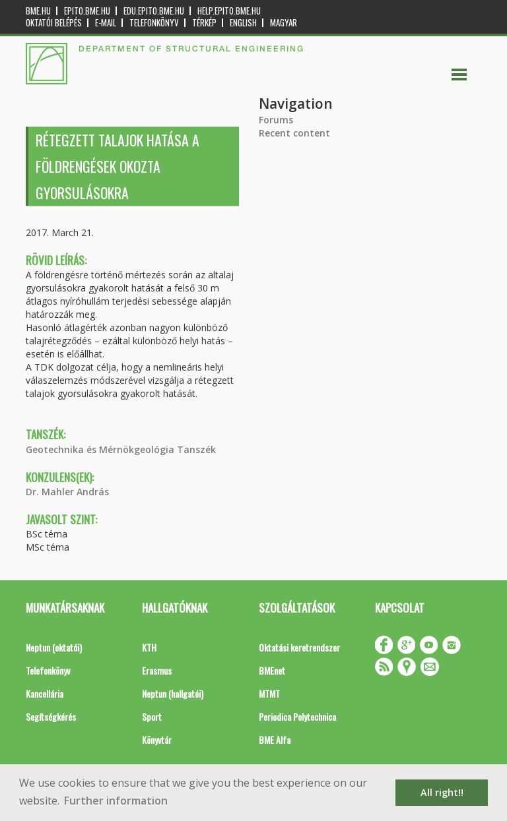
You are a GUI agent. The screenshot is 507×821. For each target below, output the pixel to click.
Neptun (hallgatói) (172, 693)
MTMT (269, 693)
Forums (276, 119)
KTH (149, 647)
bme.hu (38, 11)
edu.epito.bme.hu (153, 11)
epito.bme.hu (87, 11)
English (243, 22)
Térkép (204, 22)
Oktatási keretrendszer (299, 647)
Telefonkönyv (154, 22)
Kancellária (44, 693)
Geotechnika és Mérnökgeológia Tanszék (121, 449)
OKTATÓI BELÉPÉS (54, 22)
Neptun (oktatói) (54, 647)
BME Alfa (274, 739)
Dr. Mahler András (67, 491)
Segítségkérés (51, 716)
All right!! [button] (442, 792)
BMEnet (272, 670)
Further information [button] (116, 800)
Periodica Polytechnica (297, 716)
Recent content (294, 133)
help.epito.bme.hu (229, 11)
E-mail (105, 22)
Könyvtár (157, 739)
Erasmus (157, 670)
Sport (152, 716)
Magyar (283, 22)
